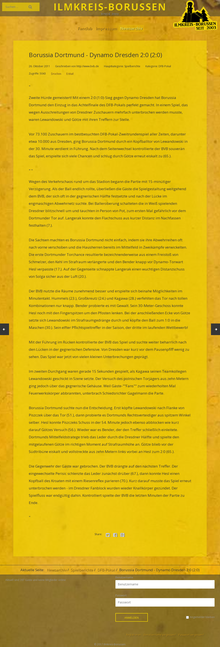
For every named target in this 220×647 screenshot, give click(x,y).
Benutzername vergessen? (160, 635)
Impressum (106, 28)
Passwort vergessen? (191, 635)
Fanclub (83, 28)
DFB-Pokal (106, 569)
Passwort (121, 595)
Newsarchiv (132, 28)
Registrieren (133, 635)
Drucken (56, 73)
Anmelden (131, 617)
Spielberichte (82, 569)
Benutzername (124, 577)
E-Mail (69, 73)
